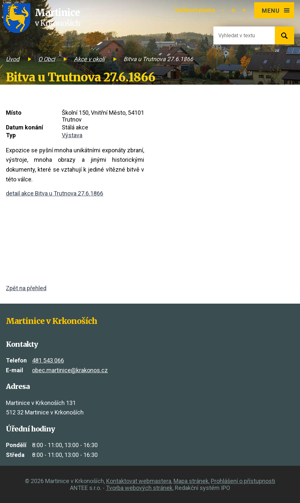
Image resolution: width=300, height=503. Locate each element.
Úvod (12, 59)
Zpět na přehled (26, 288)
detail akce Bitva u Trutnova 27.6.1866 (54, 193)
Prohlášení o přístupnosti (243, 481)
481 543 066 (48, 360)
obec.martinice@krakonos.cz (70, 370)
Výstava (72, 135)
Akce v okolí (89, 59)
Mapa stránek (191, 481)
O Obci (46, 59)
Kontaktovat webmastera (138, 481)
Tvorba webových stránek (139, 487)
